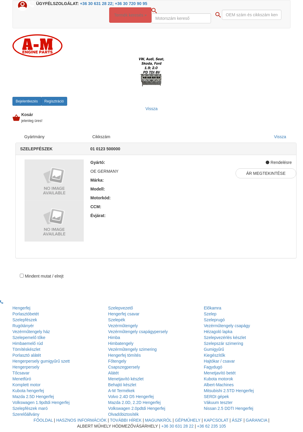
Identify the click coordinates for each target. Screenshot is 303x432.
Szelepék (116, 319)
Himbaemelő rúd (27, 343)
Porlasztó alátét (26, 355)
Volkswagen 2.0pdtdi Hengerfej (136, 408)
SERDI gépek (216, 396)
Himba (114, 337)
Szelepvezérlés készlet (225, 337)
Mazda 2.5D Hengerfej (33, 396)
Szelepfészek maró (30, 408)
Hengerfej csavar (123, 314)
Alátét (113, 373)
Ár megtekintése (266, 173)
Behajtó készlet (122, 384)
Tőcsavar (21, 373)
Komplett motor (26, 384)
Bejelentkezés (27, 101)
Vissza (280, 136)
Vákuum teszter (218, 402)
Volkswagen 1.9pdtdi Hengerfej (41, 402)
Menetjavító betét (220, 373)
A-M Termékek (121, 390)
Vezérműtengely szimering (132, 349)
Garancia (256, 420)
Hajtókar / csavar (219, 361)
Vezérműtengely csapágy (227, 325)
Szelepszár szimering (223, 343)
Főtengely (117, 361)
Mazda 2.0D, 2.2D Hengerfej (134, 402)
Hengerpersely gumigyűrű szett (41, 361)
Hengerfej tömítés (124, 355)
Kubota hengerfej (28, 390)
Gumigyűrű (214, 349)
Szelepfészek (24, 319)
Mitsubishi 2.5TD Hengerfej (229, 390)
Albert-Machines (219, 384)
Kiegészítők (214, 355)
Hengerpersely (25, 367)
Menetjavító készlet (126, 378)
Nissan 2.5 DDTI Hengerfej (228, 408)
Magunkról (158, 420)
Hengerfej (21, 308)
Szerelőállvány (25, 414)
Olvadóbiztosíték (123, 414)
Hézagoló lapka (218, 331)
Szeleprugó (214, 319)
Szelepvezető (120, 308)
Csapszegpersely (124, 367)
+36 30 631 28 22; (97, 3)
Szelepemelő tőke (28, 337)
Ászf (237, 420)
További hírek (125, 420)
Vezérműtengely (123, 325)
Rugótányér (23, 325)
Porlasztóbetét (25, 314)
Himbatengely (120, 343)
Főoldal (43, 420)
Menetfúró (21, 378)
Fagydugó (213, 367)
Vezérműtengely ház (31, 331)
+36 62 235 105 (211, 426)
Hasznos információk (81, 420)
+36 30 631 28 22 (177, 426)
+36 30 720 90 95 (131, 3)
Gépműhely (188, 420)
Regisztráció (54, 101)
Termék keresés (130, 15)
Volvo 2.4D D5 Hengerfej (131, 396)
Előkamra (212, 308)
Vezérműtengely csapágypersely (138, 331)
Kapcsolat (216, 420)
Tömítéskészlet (26, 349)
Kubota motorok (218, 378)
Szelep (210, 314)
